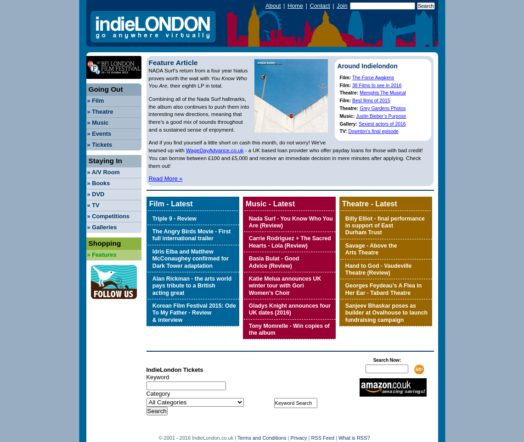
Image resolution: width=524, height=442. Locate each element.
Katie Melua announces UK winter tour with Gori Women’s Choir (285, 286)
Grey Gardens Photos (383, 108)
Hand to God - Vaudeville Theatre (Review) (378, 269)
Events (99, 133)
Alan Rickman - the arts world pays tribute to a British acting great (191, 286)
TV (93, 205)
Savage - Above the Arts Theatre (371, 249)
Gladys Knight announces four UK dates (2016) (290, 309)
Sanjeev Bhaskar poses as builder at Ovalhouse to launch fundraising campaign (386, 313)
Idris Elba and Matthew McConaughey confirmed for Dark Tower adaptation (190, 259)
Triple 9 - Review (174, 218)
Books (98, 183)
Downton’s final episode (373, 131)
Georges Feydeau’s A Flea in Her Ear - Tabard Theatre (383, 289)
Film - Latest (171, 203)
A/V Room (103, 172)
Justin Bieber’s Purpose (381, 116)
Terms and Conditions (261, 438)
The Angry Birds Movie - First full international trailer (191, 235)
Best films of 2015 (371, 100)
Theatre (100, 111)
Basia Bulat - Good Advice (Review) (274, 262)
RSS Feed (322, 438)
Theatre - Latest (369, 203)
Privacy (298, 438)
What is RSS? (354, 438)
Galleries (102, 227)
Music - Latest (270, 203)
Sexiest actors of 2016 (382, 124)
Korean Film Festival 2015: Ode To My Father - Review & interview (194, 313)
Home (295, 5)
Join (342, 5)
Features (102, 254)
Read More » (166, 178)
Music (98, 122)
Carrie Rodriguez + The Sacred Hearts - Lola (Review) (290, 242)
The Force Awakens (373, 77)
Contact (320, 5)
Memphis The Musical (383, 92)
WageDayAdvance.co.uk (215, 150)
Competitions (108, 216)
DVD (96, 194)
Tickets (100, 144)
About (273, 5)
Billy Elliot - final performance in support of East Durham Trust (385, 225)
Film (95, 100)
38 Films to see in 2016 (376, 85)
